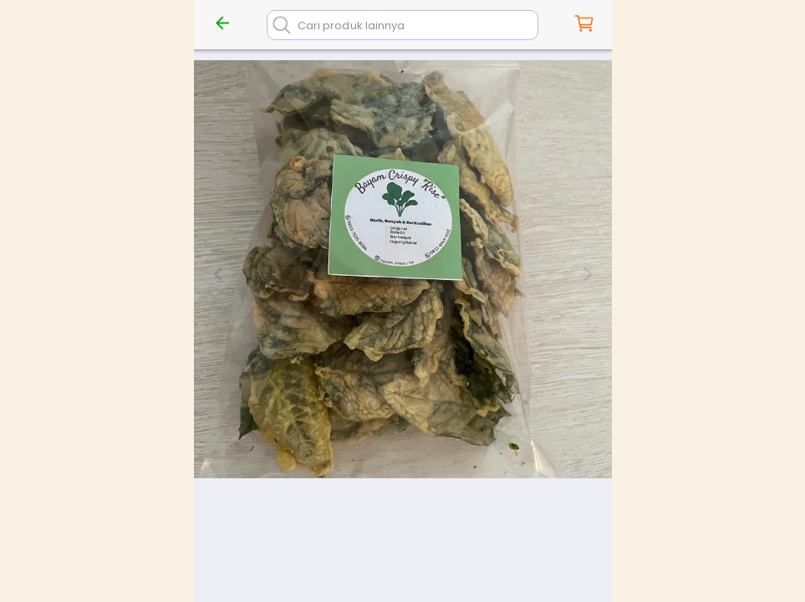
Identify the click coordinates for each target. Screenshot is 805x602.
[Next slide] (586, 274)
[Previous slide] (219, 274)
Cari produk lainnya (351, 25)
